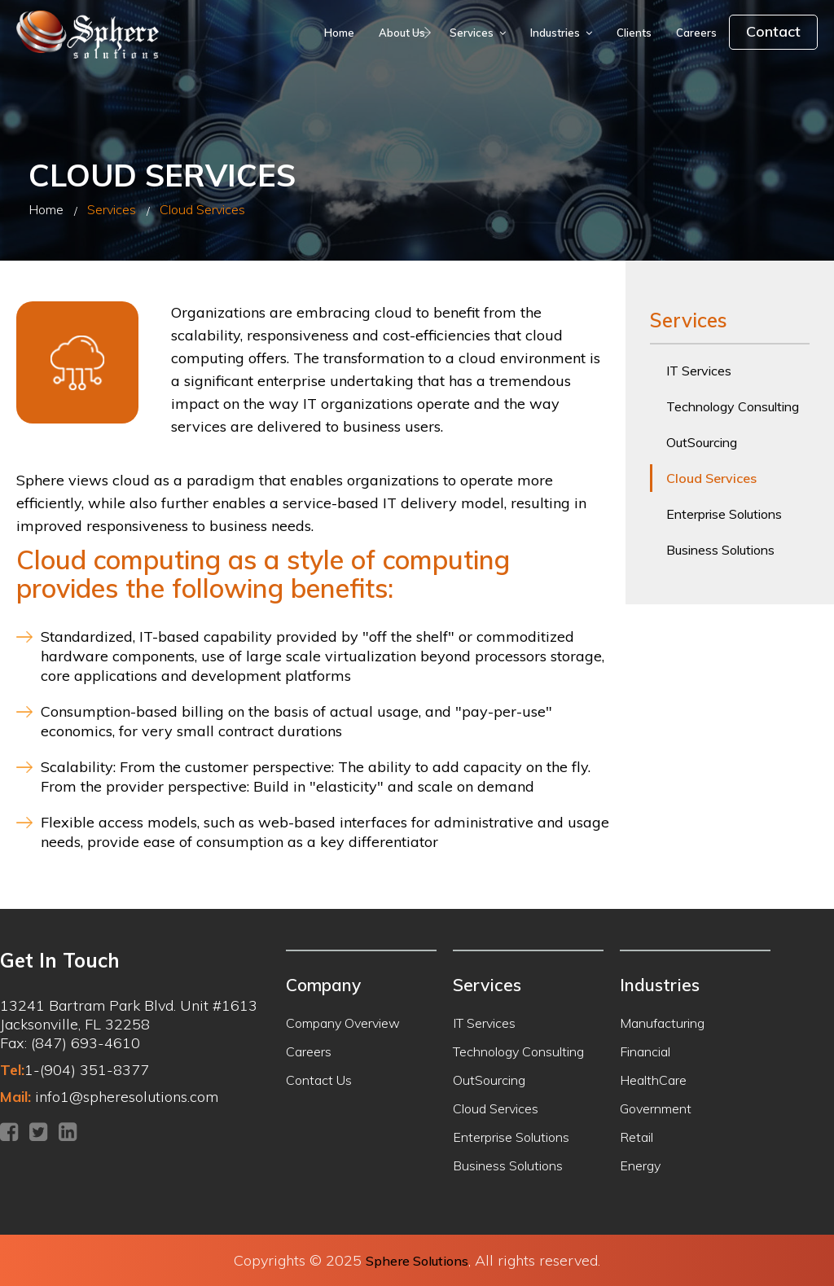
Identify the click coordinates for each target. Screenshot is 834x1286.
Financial (645, 1051)
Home (339, 32)
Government (655, 1108)
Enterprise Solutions (724, 514)
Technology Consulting (732, 406)
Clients (634, 32)
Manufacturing (662, 1023)
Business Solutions (720, 550)
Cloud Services (711, 478)
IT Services (698, 370)
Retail (636, 1137)
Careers (696, 32)
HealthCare (653, 1080)
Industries (561, 32)
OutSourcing (701, 442)
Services (478, 32)
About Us (402, 32)
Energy (640, 1165)
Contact (773, 31)
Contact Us (319, 1080)
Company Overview (343, 1023)
